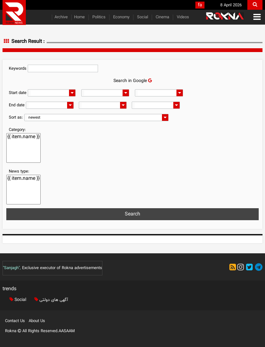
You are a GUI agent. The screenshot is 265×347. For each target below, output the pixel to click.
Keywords (17, 69)
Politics (98, 17)
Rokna (13, 331)
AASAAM (67, 331)
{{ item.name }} (23, 137)
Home (79, 17)
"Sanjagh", (12, 268)
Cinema (161, 17)
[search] (254, 5)
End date (17, 105)
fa (200, 5)
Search (132, 214)
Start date (17, 93)
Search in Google (132, 81)
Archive (61, 17)
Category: (17, 130)
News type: (19, 171)
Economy (121, 17)
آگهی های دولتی (50, 300)
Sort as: (16, 118)
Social (142, 17)
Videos (182, 17)
